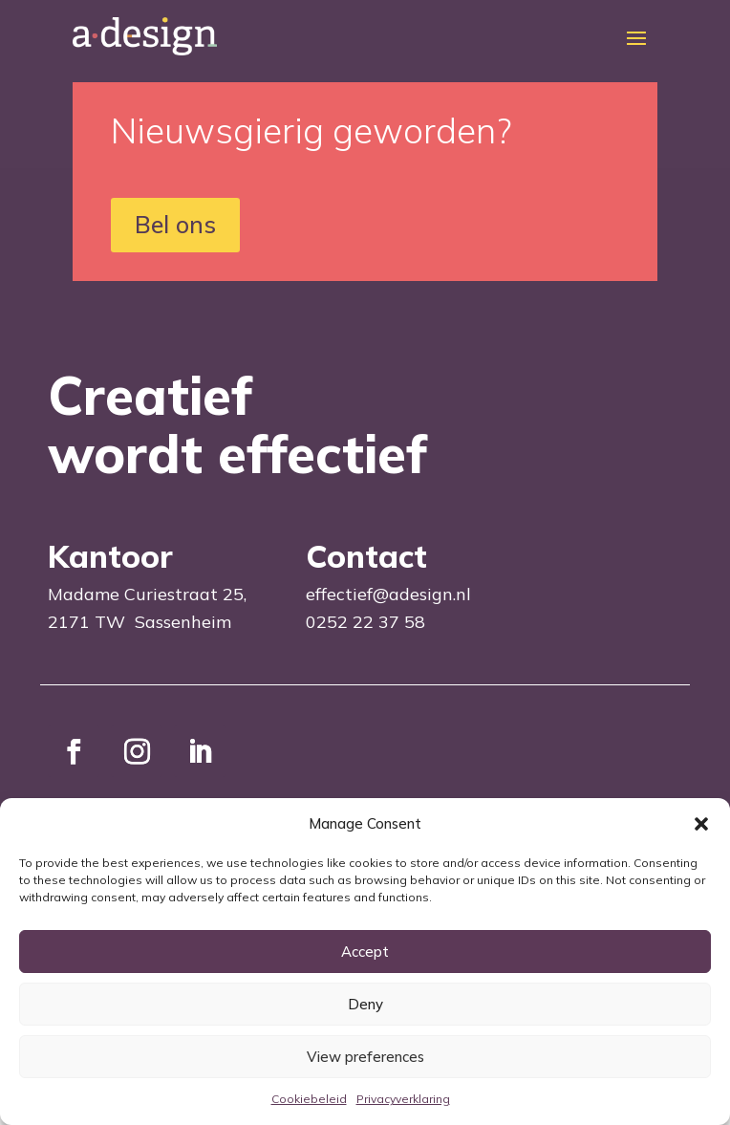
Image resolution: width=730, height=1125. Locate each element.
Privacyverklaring (403, 1099)
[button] (701, 823)
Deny (365, 1004)
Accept (365, 951)
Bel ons (175, 224)
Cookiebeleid (309, 1099)
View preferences (365, 1057)
